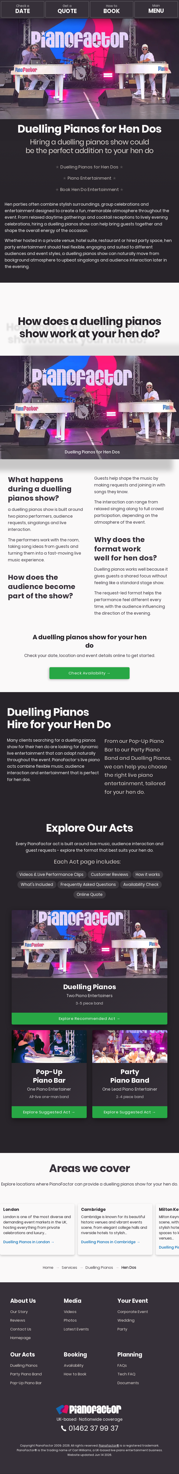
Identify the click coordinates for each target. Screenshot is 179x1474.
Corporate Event (132, 1312)
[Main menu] (156, 9)
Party (122, 1329)
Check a (22, 9)
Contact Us (20, 1329)
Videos (70, 1312)
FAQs (122, 1365)
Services (69, 1267)
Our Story (19, 1312)
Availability (73, 1365)
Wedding (125, 1320)
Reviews (17, 1320)
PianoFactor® (109, 1446)
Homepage (20, 1338)
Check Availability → (89, 673)
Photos (70, 1320)
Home (48, 1267)
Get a (67, 9)
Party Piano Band (26, 1374)
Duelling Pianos (99, 1267)
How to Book (75, 1374)
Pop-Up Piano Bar (26, 1383)
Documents (128, 1383)
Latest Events (76, 1329)
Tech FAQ (126, 1374)
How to (111, 9)
